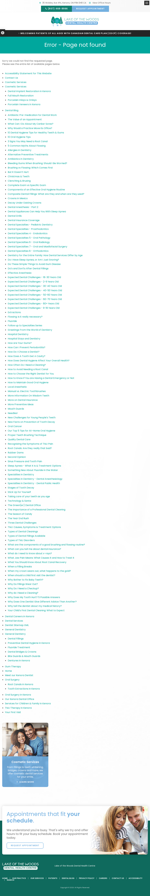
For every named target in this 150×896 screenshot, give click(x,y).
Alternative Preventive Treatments (28, 154)
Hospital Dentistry (18, 334)
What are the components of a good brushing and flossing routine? (46, 544)
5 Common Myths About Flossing (27, 145)
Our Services (37, 878)
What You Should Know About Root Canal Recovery (37, 562)
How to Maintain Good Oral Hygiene (28, 382)
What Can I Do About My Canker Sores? (30, 124)
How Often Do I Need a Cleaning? (27, 365)
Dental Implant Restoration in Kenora (29, 91)
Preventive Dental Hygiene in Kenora (29, 643)
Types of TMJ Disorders (21, 540)
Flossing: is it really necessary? (25, 316)
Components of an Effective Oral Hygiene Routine (36, 189)
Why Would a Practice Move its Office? (30, 128)
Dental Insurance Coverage (24, 220)
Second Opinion (17, 457)
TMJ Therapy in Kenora (18, 708)
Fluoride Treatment (19, 647)
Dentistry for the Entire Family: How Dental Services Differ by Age (45, 255)
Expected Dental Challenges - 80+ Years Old (33, 303)
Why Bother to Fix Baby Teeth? (25, 579)
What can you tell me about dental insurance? (34, 549)
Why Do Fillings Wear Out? (23, 584)
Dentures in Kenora (19, 660)
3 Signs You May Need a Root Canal (28, 141)
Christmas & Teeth (18, 176)
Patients (52, 878)
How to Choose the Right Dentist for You (31, 373)
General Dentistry (15, 629)
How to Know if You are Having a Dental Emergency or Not (41, 378)
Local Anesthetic (17, 387)
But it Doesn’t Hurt (18, 172)
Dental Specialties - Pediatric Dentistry (30, 224)
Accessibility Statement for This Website (28, 73)
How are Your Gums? (20, 343)
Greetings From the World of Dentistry (30, 330)
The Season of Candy (20, 514)
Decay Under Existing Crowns (24, 202)
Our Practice (19, 878)
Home (8, 671)
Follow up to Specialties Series (25, 325)
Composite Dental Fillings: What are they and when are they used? (46, 194)
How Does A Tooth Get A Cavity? (26, 356)
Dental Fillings (16, 638)
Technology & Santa (19, 501)
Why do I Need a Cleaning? (23, 593)
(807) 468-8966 (58, 8)
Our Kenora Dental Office (19, 699)
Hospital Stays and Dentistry (24, 338)
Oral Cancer (15, 426)
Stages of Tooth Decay (21, 487)
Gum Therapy (13, 666)
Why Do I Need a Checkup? (23, 588)
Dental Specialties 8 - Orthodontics (28, 251)
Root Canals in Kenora (20, 684)
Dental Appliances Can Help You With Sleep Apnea (37, 211)
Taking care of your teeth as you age (29, 496)
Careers (103, 878)
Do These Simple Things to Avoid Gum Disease (34, 264)
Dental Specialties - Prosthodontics (28, 229)
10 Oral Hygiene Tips (19, 137)
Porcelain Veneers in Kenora (24, 104)
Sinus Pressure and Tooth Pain (25, 461)
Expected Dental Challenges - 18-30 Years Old (34, 277)
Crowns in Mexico (18, 198)
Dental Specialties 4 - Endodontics (27, 233)
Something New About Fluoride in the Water (33, 470)
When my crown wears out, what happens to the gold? (39, 571)
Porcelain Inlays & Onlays (22, 100)
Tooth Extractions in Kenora (24, 688)
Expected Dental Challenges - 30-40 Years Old (35, 286)
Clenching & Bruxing (19, 181)
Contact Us (11, 77)
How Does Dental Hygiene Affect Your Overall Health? (38, 360)
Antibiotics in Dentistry (21, 159)
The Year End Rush (18, 518)
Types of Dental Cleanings (23, 531)
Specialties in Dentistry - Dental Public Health (34, 483)
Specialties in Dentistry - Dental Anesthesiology (35, 479)
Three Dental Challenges (22, 522)
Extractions (14, 312)
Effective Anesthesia (19, 273)
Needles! (13, 413)
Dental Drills (15, 216)
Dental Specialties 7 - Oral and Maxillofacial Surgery (37, 246)
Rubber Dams (16, 452)
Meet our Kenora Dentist (19, 675)
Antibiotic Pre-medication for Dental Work (32, 115)
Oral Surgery (12, 679)
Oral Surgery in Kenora (18, 694)
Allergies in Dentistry (19, 150)
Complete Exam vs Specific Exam (27, 185)
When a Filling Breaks (20, 566)
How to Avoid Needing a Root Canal (28, 369)
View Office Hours (100, 2)
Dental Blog (11, 110)
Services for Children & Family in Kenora (28, 703)
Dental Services (14, 620)
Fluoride (12, 321)
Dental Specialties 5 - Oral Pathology (29, 237)
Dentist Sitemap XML (17, 625)
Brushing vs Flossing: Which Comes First (30, 167)
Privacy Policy (86, 878)
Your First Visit (13, 712)
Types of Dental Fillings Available (26, 536)
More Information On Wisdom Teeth (28, 395)
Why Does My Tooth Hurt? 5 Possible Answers (34, 597)
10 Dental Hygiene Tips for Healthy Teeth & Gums (36, 132)
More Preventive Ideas (21, 404)
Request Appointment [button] (90, 8)
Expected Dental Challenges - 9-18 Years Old (33, 308)
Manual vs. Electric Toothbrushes (27, 391)
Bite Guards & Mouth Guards (24, 656)
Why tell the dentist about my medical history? (35, 606)
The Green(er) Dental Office (24, 505)
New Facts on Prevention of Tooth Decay (31, 422)
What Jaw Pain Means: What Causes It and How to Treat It (41, 557)
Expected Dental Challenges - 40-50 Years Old (35, 290)
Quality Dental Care (19, 439)
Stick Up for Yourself (19, 492)
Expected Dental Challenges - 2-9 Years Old (33, 281)
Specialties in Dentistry (21, 474)
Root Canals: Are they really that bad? (30, 448)
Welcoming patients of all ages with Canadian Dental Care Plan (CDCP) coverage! (75, 33)
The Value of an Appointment (25, 119)
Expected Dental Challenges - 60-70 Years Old (35, 299)
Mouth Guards (16, 408)
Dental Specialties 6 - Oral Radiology (29, 242)
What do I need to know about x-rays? (30, 553)
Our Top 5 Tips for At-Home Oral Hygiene (31, 430)
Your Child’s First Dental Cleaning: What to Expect (36, 610)
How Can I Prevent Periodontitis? (26, 347)
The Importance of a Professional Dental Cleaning (36, 509)
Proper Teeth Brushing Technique (27, 435)
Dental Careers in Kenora (19, 616)
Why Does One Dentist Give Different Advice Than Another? (42, 601)
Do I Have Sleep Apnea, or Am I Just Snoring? (33, 259)
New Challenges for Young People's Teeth (32, 417)
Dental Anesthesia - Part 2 (23, 207)
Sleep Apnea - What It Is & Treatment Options (34, 465)
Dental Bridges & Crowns (22, 651)
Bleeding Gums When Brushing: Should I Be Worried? (37, 163)
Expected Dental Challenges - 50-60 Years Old (35, 294)
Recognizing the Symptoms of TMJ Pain (30, 444)
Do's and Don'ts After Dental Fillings (28, 268)
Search (10, 880)
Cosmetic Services (15, 82)
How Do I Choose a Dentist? (23, 351)
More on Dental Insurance (23, 400)
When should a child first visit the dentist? (31, 575)
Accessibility (135, 878)
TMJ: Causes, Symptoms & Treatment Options (34, 527)
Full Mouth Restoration (21, 95)
